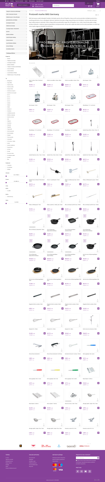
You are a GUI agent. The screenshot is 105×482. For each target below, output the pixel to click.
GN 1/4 (8, 100)
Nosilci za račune (10, 117)
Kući (8, 1)
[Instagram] (91, 6)
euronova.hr (31, 10)
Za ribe (8, 151)
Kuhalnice (9, 111)
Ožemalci (9, 125)
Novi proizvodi (32, 457)
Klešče (8, 107)
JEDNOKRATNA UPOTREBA (11, 20)
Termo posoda (10, 137)
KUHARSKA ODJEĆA (10, 49)
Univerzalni (9, 139)
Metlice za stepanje (11, 115)
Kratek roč (9, 109)
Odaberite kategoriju (23, 5)
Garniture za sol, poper (11, 92)
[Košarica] (98, 5)
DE (92, 3)
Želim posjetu (32, 1)
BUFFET (7, 31)
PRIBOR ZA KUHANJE (10, 25)
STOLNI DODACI (9, 40)
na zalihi (9, 190)
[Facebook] (88, 6)
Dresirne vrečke (10, 86)
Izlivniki (8, 102)
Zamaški (9, 157)
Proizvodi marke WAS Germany (41, 10)
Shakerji (8, 135)
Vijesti (26, 1)
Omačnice (9, 123)
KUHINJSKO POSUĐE (10, 23)
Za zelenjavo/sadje (11, 155)
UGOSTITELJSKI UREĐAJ (11, 37)
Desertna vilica (10, 84)
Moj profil (31, 466)
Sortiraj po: (89, 10)
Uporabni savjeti (39, 1)
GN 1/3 (8, 98)
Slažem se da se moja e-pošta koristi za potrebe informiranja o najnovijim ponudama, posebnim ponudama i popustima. (86, 462)
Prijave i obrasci (9, 463)
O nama (12, 1)
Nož (8, 119)
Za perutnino (9, 147)
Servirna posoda (10, 131)
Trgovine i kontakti (19, 1)
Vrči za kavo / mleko (11, 141)
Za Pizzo (9, 149)
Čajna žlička (9, 82)
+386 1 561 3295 (39, 4)
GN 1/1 (8, 94)
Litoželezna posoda (11, 113)
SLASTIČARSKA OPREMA (11, 43)
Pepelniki (9, 127)
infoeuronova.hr (39, 6)
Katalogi (7, 464)
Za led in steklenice (11, 145)
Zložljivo (9, 169)
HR (88, 3)
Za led (8, 143)
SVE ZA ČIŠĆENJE (9, 46)
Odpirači (9, 121)
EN (90, 3)
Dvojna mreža (10, 88)
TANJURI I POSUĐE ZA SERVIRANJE (13, 11)
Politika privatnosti (33, 463)
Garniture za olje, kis (11, 90)
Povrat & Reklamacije (33, 464)
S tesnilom (9, 165)
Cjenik (7, 466)
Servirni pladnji (10, 133)
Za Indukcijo (9, 167)
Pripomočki (9, 129)
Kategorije (31, 459)
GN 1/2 (8, 96)
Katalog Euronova (9, 461)
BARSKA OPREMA (9, 34)
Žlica (8, 159)
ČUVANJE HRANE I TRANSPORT (12, 28)
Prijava (98, 1)
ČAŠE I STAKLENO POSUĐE (11, 14)
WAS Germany (10, 196)
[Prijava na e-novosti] (98, 458)
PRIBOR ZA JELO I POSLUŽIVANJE (13, 17)
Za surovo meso (10, 153)
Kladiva (8, 105)
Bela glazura (9, 80)
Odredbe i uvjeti (32, 461)
